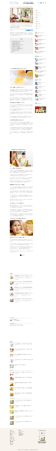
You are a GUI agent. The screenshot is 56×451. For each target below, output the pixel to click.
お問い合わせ (20, 432)
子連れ (22, 325)
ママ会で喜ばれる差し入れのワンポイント (17, 41)
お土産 (11, 325)
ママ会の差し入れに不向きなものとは (17, 44)
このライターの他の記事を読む (16, 320)
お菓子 (14, 325)
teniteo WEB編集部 (15, 319)
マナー (16, 325)
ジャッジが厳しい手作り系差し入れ (15, 45)
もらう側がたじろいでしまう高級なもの (16, 47)
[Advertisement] (15, 333)
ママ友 (19, 325)
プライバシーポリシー (21, 431)
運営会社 (20, 430)
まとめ (12, 51)
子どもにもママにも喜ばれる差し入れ (17, 48)
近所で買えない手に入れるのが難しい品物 (16, 49)
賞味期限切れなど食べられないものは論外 (16, 46)
